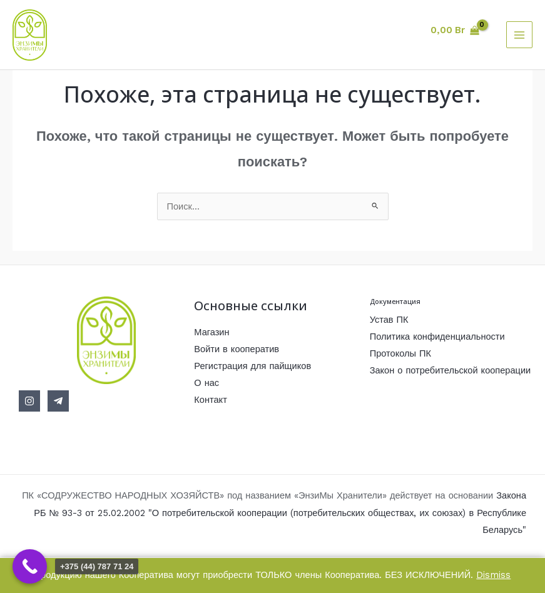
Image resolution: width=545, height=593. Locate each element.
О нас (206, 382)
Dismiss (493, 574)
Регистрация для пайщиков (252, 366)
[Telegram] (58, 401)
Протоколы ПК (400, 353)
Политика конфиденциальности (437, 336)
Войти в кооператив (236, 349)
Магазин (211, 332)
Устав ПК (389, 319)
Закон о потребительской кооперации (450, 370)
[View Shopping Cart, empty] (454, 30)
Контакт (210, 399)
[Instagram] (29, 401)
